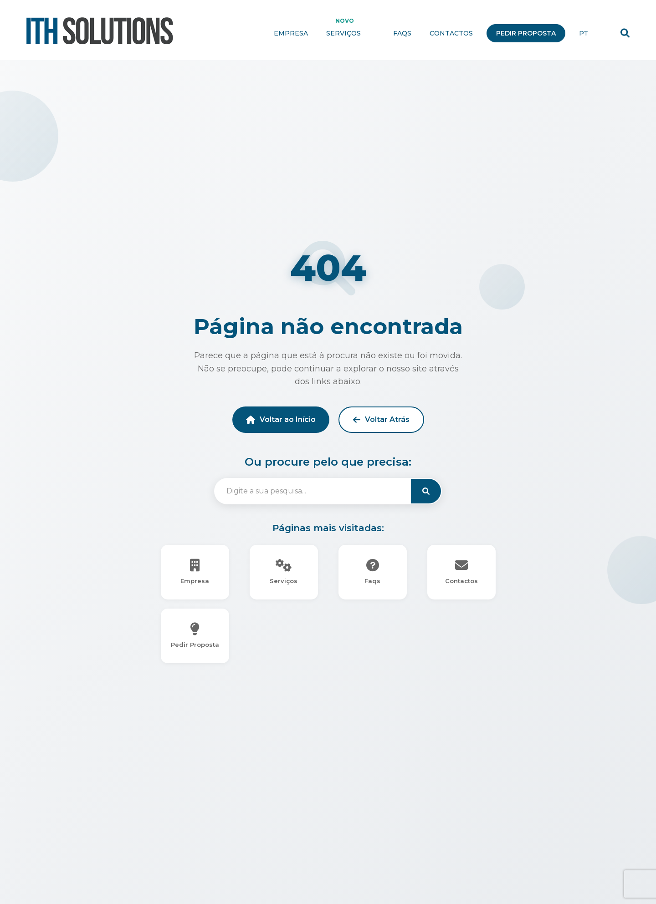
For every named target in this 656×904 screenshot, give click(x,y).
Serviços (350, 33)
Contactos (451, 33)
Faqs (402, 33)
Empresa (291, 33)
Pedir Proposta (526, 33)
